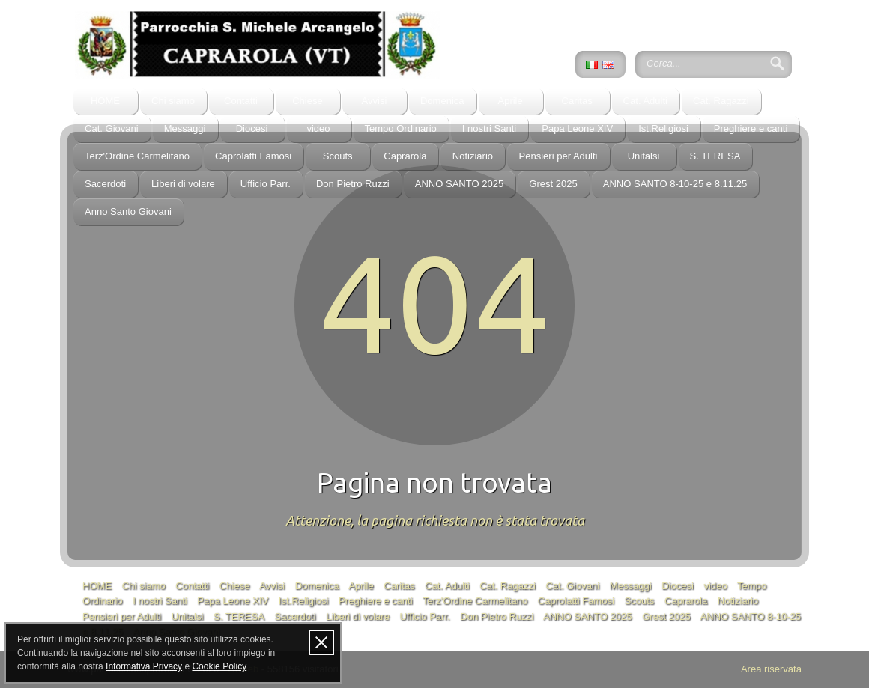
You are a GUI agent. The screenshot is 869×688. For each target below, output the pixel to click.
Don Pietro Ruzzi (353, 183)
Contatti (241, 100)
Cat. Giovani (112, 128)
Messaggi (185, 128)
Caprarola (405, 156)
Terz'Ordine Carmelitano (137, 156)
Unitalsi (644, 156)
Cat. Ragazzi (721, 100)
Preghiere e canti (751, 128)
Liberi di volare (183, 183)
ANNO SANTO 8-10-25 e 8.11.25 (675, 183)
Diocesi (252, 128)
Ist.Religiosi (663, 128)
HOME (105, 100)
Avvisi (374, 100)
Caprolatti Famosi (253, 156)
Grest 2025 (553, 183)
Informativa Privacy (144, 666)
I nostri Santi (489, 128)
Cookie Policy (219, 666)
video (318, 128)
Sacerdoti (105, 183)
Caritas (576, 100)
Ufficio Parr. (265, 183)
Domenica (442, 100)
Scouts (338, 156)
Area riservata (771, 669)
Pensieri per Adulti (557, 156)
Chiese (307, 100)
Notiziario (472, 156)
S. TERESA (715, 156)
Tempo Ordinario (401, 128)
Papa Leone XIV (577, 128)
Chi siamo (173, 100)
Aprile (509, 100)
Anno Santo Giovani (128, 211)
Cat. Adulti (645, 100)
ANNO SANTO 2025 (459, 183)
